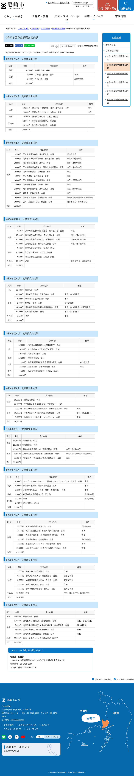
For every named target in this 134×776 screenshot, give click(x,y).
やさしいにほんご (83, 6)
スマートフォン (52, 737)
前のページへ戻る (103, 679)
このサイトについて (12, 729)
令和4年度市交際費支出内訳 (117, 84)
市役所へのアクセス (27, 725)
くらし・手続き (13, 16)
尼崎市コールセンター (19, 746)
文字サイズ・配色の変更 (58, 3)
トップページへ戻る (125, 679)
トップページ (23, 29)
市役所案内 (8, 725)
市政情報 (120, 16)
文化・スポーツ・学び (67, 18)
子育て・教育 (40, 16)
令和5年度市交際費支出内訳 (117, 75)
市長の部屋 (45, 29)
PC (39, 737)
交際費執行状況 (58, 29)
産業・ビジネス (93, 16)
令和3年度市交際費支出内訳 (117, 92)
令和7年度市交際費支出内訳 (117, 58)
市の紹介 (45, 725)
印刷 (52, 46)
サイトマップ (32, 729)
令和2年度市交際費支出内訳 (117, 101)
